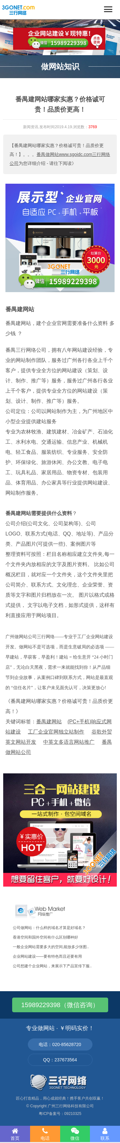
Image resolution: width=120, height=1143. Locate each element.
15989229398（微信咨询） (60, 1004)
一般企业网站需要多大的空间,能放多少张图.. (51, 947)
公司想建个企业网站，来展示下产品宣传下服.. (52, 966)
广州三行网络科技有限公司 (71, 1106)
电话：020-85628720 (60, 1044)
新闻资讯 (30, 127)
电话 (45, 1134)
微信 (75, 1134)
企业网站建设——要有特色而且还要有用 (47, 956)
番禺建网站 (19, 309)
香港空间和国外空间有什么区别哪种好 (45, 937)
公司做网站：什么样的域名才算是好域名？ (49, 927)
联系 (105, 1134)
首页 (15, 1134)
